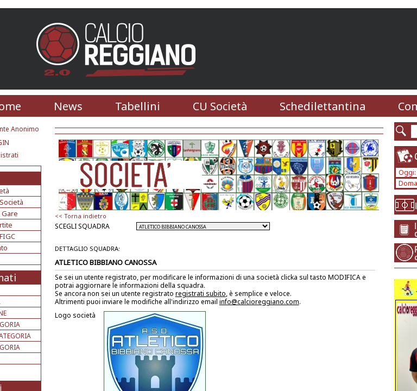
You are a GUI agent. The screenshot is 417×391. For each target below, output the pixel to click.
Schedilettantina (322, 106)
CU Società (220, 106)
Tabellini (137, 106)
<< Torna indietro (80, 216)
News (68, 106)
